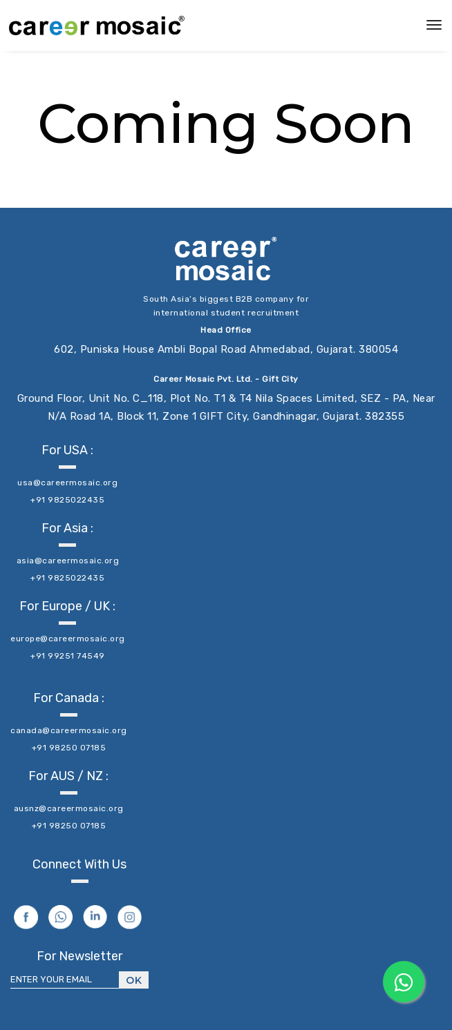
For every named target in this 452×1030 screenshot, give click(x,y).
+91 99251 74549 (67, 656)
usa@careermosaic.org (67, 482)
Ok (134, 980)
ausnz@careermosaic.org (69, 808)
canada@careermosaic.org (68, 730)
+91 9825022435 (67, 500)
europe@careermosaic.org (67, 638)
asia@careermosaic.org (68, 560)
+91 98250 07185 (69, 747)
